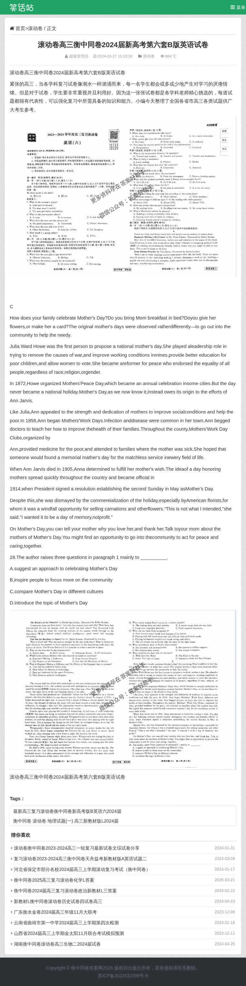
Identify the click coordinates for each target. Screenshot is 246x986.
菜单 (238, 7)
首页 (20, 28)
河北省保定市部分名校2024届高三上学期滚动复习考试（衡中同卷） (82, 869)
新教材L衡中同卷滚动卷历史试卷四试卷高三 (58, 901)
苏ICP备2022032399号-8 (123, 975)
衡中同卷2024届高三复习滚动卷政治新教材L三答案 (65, 890)
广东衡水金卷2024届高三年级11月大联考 (55, 912)
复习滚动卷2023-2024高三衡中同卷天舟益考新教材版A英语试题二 (80, 858)
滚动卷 (35, 28)
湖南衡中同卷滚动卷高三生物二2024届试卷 (57, 944)
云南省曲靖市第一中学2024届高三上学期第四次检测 (66, 922)
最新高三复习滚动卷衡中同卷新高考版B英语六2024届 (67, 811)
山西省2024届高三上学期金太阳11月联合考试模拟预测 (69, 933)
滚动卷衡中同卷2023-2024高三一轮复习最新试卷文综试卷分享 (76, 848)
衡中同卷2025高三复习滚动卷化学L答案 (54, 880)
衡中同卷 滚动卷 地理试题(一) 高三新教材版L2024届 (65, 820)
